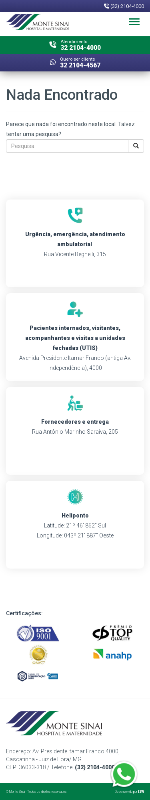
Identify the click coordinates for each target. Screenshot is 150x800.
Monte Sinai (17, 792)
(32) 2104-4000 (124, 6)
